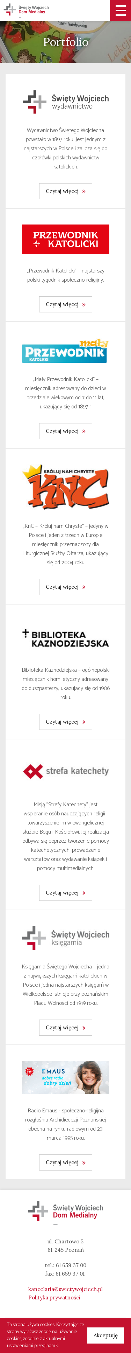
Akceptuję (106, 1335)
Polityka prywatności (54, 1297)
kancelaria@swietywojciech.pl (65, 1289)
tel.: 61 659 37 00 (65, 1265)
